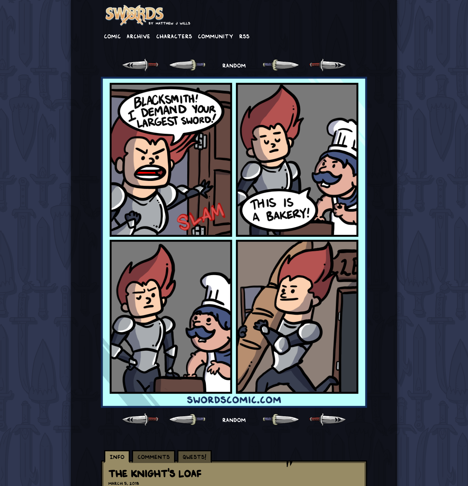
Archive (138, 36)
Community (215, 36)
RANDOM (234, 65)
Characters (174, 36)
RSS (244, 36)
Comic (112, 36)
